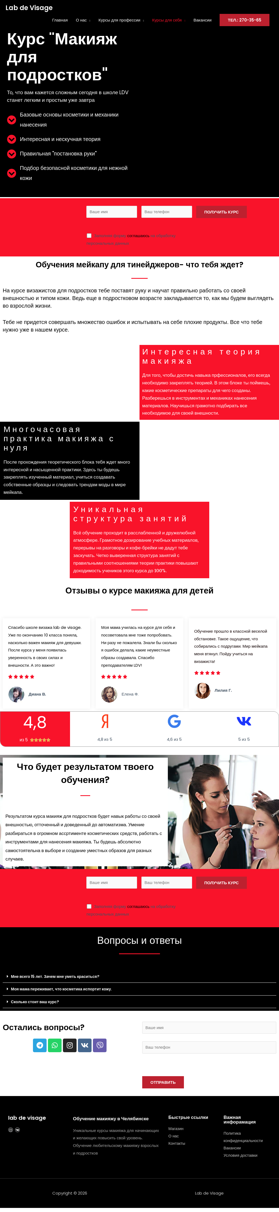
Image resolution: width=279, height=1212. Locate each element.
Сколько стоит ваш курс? (36, 1003)
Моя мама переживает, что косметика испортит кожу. (64, 990)
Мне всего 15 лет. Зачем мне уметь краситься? (58, 978)
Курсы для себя (166, 20)
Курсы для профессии (120, 20)
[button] (139, 978)
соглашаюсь (139, 236)
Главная (60, 20)
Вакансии (202, 20)
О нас (81, 20)
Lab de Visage (29, 8)
